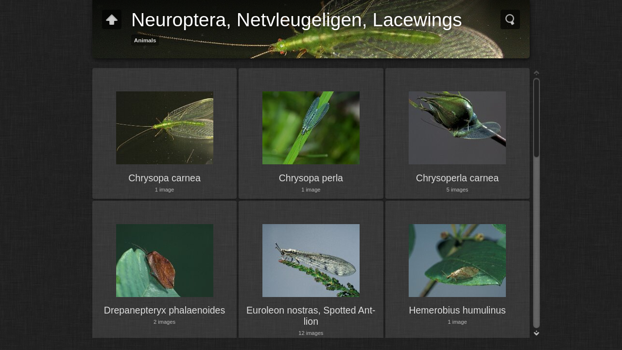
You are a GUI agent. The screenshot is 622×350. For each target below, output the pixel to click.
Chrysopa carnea (164, 178)
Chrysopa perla (311, 178)
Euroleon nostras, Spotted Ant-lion (311, 315)
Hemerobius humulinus (457, 310)
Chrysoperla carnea (457, 178)
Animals (145, 40)
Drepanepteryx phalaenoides (164, 310)
